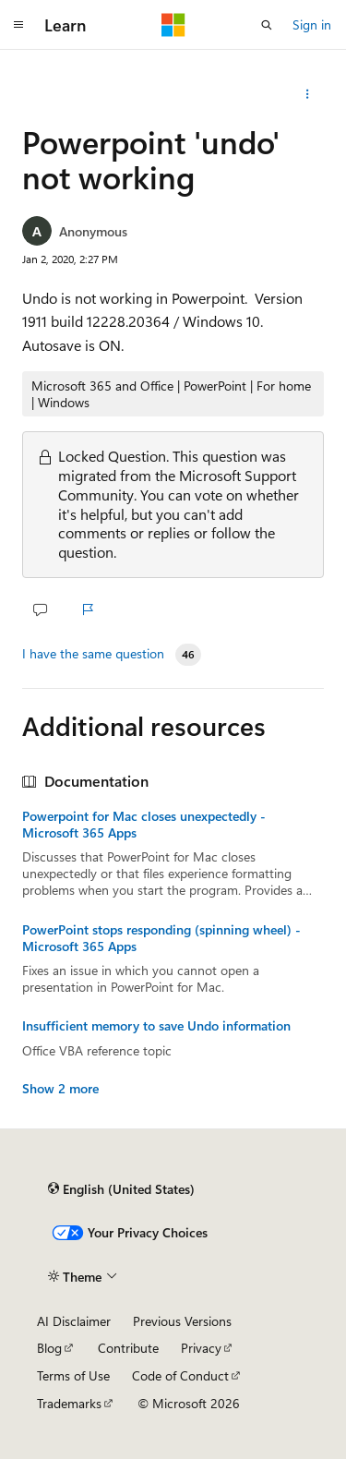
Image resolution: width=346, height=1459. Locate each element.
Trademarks (69, 1403)
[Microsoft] (173, 25)
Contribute (128, 1348)
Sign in (311, 24)
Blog (49, 1348)
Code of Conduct (180, 1375)
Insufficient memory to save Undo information (156, 1026)
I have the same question (93, 653)
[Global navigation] (18, 25)
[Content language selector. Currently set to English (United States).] (121, 1188)
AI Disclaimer (74, 1321)
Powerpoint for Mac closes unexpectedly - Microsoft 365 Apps (144, 824)
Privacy (201, 1348)
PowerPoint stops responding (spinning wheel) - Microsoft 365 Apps (161, 938)
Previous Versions (182, 1321)
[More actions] (308, 94)
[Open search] (266, 25)
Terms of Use (73, 1375)
